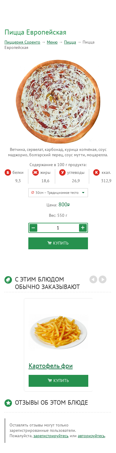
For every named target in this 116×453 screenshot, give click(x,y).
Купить (58, 243)
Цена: (52, 205)
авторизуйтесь (91, 435)
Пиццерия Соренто (22, 42)
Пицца (70, 42)
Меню (52, 42)
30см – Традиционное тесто (56, 193)
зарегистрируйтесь (51, 435)
